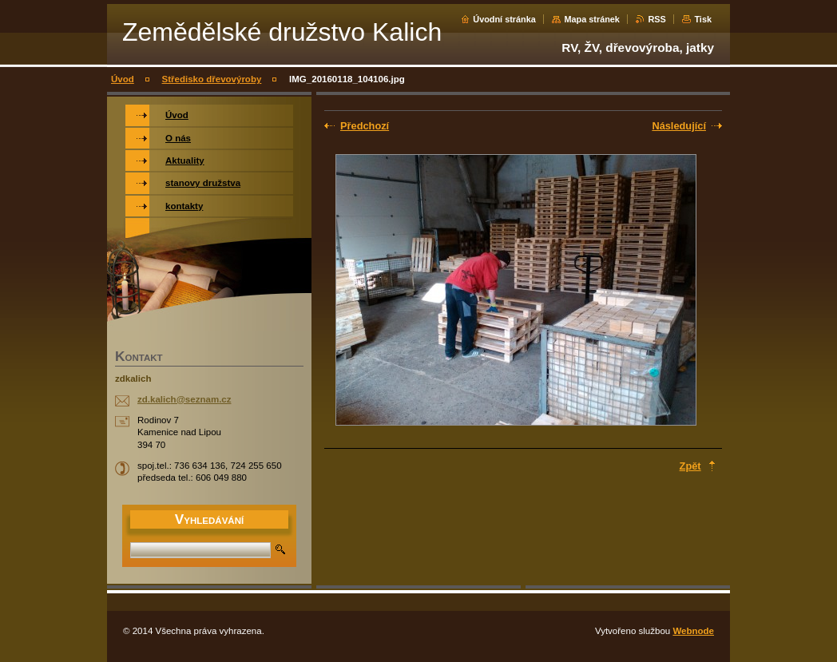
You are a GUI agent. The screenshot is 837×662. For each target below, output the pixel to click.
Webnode (693, 631)
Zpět (690, 466)
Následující (679, 126)
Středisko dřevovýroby (212, 79)
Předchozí (364, 126)
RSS (656, 19)
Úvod (122, 79)
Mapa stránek (592, 19)
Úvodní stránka (504, 19)
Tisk (703, 19)
